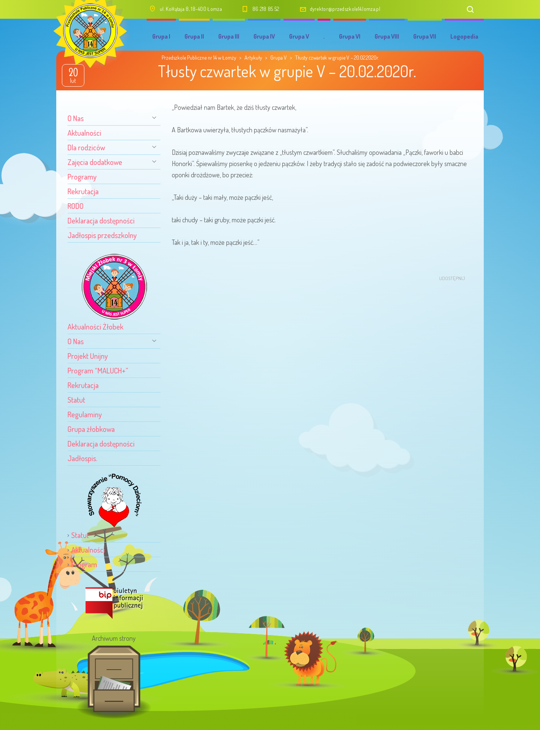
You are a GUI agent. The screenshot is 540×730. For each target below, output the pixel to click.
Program (84, 564)
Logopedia (464, 36)
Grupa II (194, 36)
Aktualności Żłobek (95, 326)
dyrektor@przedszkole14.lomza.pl (345, 9)
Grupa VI (349, 36)
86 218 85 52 (265, 9)
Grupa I (161, 36)
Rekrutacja (83, 191)
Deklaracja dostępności (101, 220)
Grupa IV (264, 36)
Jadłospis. (82, 458)
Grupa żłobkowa (91, 429)
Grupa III (228, 36)
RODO (76, 206)
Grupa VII (424, 36)
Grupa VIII (387, 36)
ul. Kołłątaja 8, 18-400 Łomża (191, 9)
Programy (82, 176)
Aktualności (84, 133)
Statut (76, 400)
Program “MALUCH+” (98, 370)
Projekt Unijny (88, 356)
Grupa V (299, 36)
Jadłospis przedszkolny (102, 235)
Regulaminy (85, 414)
